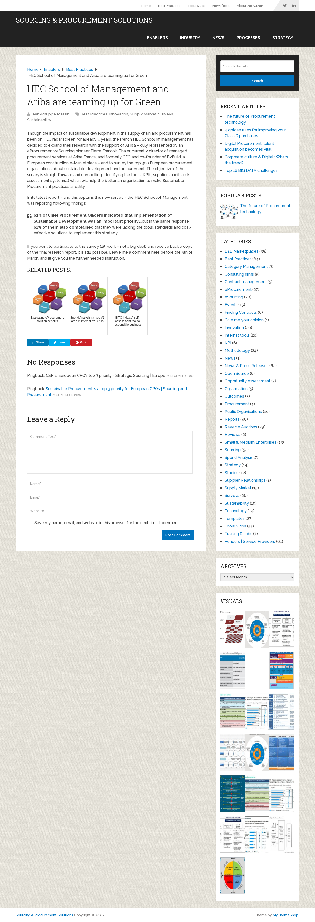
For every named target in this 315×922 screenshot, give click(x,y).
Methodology (237, 350)
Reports (232, 419)
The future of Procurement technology (265, 208)
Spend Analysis (239, 457)
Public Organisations (243, 411)
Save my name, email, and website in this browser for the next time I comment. (107, 522)
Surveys (165, 114)
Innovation (118, 114)
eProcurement (238, 289)
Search (257, 81)
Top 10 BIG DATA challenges (251, 170)
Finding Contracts (241, 312)
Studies (231, 472)
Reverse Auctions (241, 427)
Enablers (157, 37)
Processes (248, 37)
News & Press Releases (246, 365)
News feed (221, 6)
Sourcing (233, 449)
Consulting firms (239, 274)
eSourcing (234, 297)
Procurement (237, 404)
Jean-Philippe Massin (50, 114)
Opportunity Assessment (247, 381)
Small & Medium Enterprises (250, 442)
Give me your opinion (244, 320)
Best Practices (169, 6)
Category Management (246, 266)
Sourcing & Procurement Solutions (84, 20)
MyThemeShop (285, 915)
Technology (236, 511)
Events (231, 304)
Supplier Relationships (245, 480)
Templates (235, 518)
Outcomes (234, 396)
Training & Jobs (238, 533)
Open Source (237, 373)
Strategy (282, 37)
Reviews (232, 434)
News (218, 37)
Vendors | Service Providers (250, 541)
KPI (228, 343)
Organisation (236, 388)
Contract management (246, 282)
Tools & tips (196, 6)
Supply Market (143, 114)
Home (146, 6)
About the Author (250, 6)
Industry (190, 37)
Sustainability (39, 120)
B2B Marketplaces (241, 251)
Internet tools (237, 335)
